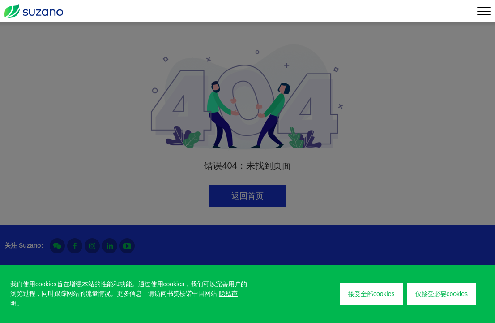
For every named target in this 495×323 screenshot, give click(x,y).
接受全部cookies (371, 293)
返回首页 (247, 196)
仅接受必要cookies (441, 293)
